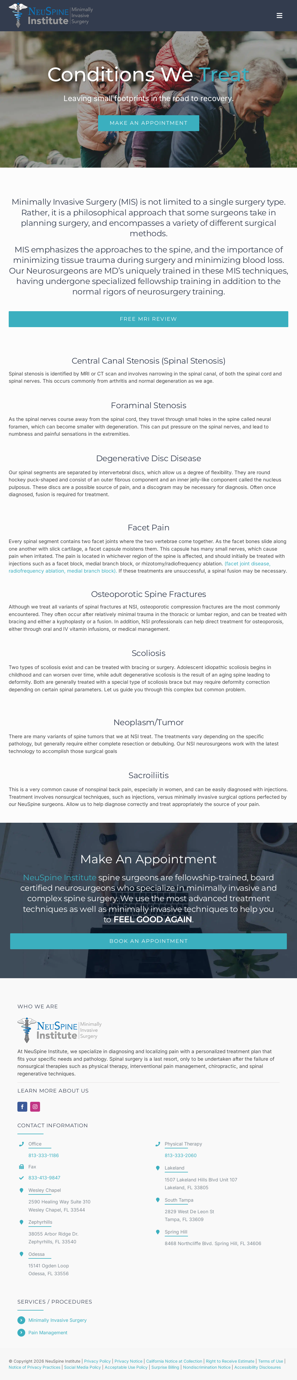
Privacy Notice (128, 1361)
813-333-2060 (181, 1155)
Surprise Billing (165, 1367)
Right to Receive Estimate (230, 1361)
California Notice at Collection (174, 1361)
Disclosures (270, 1367)
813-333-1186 (43, 1155)
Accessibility (246, 1367)
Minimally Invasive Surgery (57, 1320)
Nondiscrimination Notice (207, 1367)
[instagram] (35, 1107)
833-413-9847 (44, 1178)
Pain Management (47, 1332)
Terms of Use (270, 1361)
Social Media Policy (82, 1367)
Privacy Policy (97, 1361)
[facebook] (22, 1107)
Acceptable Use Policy (126, 1367)
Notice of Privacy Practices (34, 1367)
